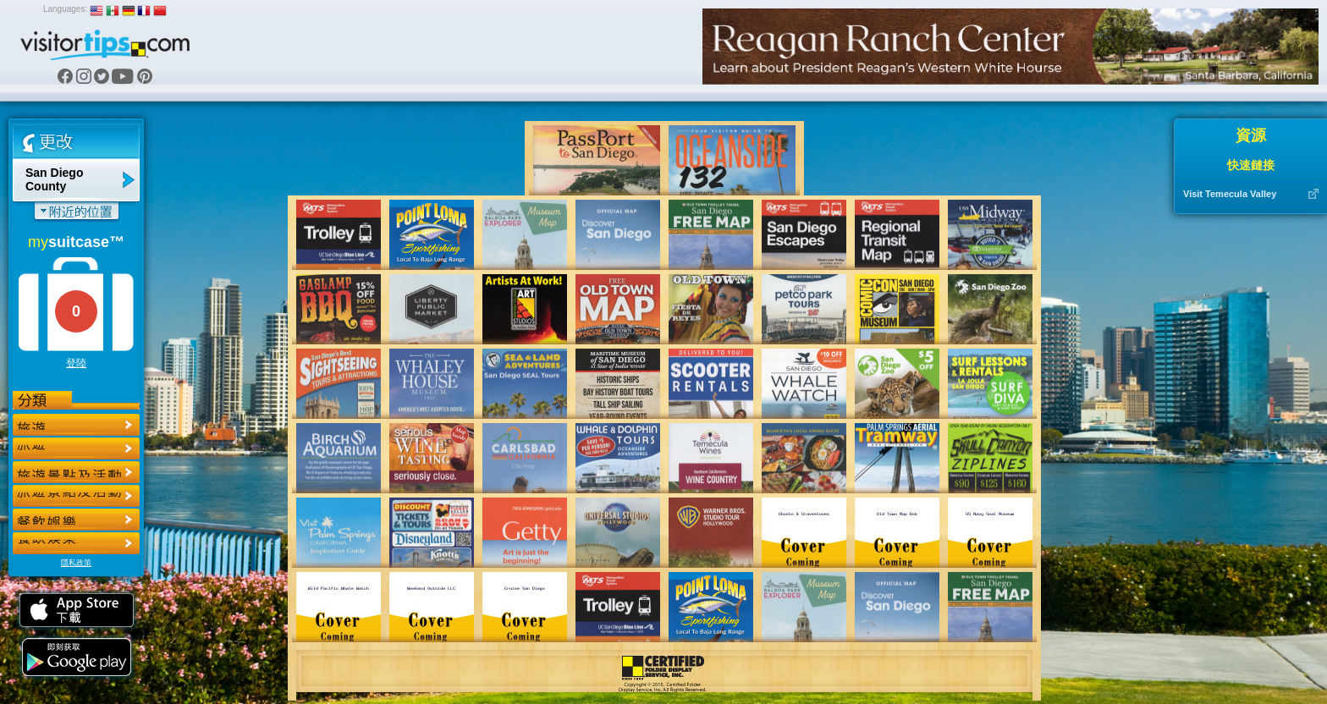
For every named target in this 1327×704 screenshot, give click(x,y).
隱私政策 (76, 562)
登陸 (76, 363)
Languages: (65, 9)
